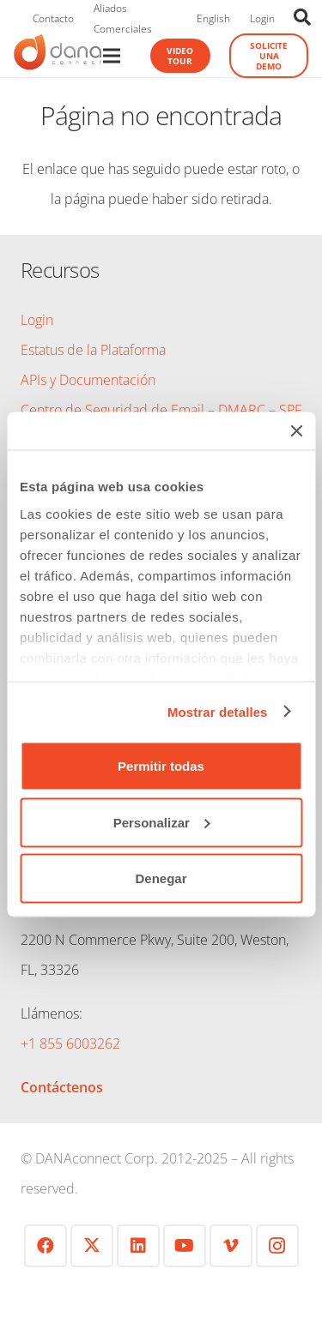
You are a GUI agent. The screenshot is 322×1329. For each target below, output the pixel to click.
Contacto (53, 18)
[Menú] (111, 55)
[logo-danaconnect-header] (57, 55)
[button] (302, 17)
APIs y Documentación (88, 379)
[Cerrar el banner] (296, 431)
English (213, 18)
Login (262, 18)
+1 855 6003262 (70, 1043)
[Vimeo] (231, 1245)
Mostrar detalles (217, 711)
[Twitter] (91, 1245)
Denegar (160, 878)
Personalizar (161, 822)
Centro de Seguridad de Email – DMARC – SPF (161, 409)
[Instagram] (277, 1245)
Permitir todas (161, 766)
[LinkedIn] (138, 1245)
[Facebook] (45, 1245)
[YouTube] (184, 1245)
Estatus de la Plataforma (93, 349)
